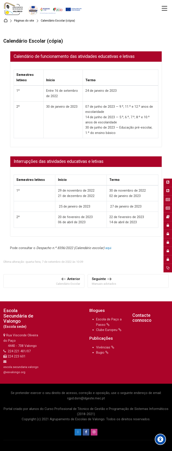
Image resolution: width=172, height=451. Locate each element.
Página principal (6, 21)
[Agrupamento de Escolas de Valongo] (43, 8)
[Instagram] (94, 432)
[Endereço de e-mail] (78, 432)
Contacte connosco (141, 318)
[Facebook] (86, 432)
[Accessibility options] (160, 439)
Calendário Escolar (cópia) (58, 20)
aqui (108, 248)
